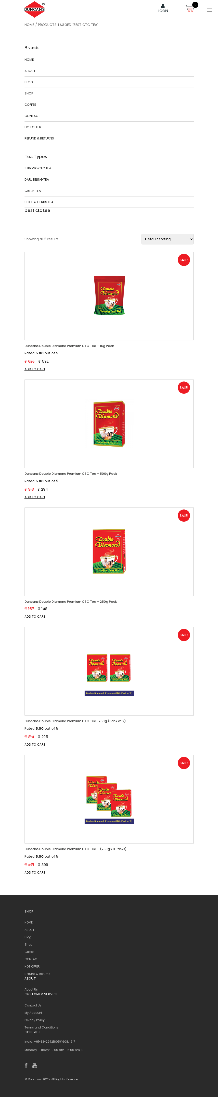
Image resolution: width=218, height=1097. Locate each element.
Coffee (30, 104)
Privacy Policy (35, 1020)
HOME (29, 59)
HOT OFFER (33, 127)
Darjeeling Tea (37, 179)
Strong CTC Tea (38, 168)
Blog (29, 82)
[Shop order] (167, 239)
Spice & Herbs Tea (39, 202)
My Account (33, 1013)
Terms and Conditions (41, 1027)
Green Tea (33, 190)
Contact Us (33, 1005)
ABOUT (30, 71)
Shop (29, 93)
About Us (31, 989)
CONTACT (32, 116)
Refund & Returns (39, 138)
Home (29, 24)
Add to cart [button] (35, 369)
